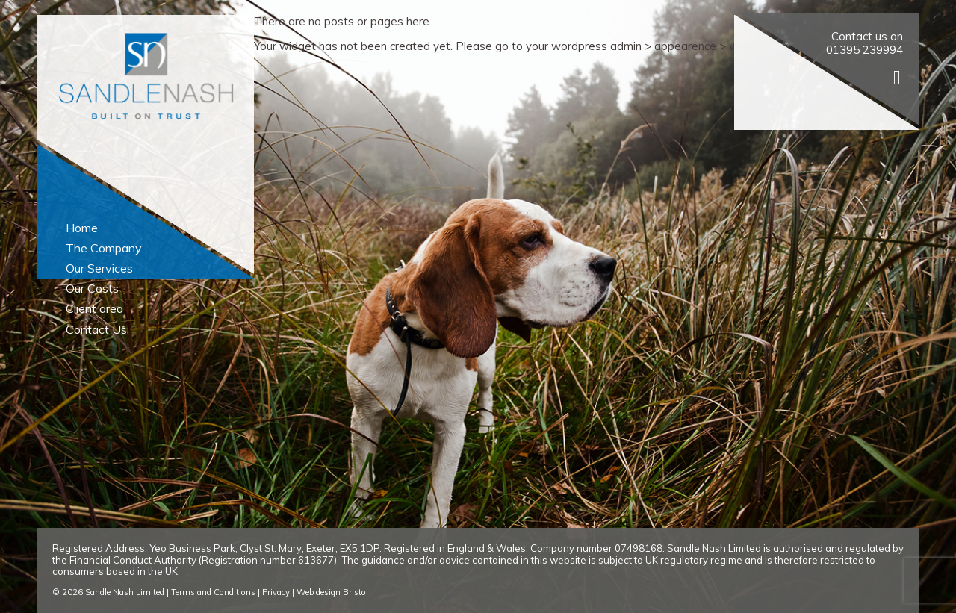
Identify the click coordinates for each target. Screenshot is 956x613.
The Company (104, 247)
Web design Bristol (332, 592)
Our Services (99, 268)
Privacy (276, 592)
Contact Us (96, 329)
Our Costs (92, 288)
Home (82, 227)
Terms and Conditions (213, 592)
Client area (94, 308)
